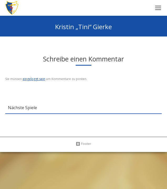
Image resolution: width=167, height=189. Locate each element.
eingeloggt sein (34, 79)
